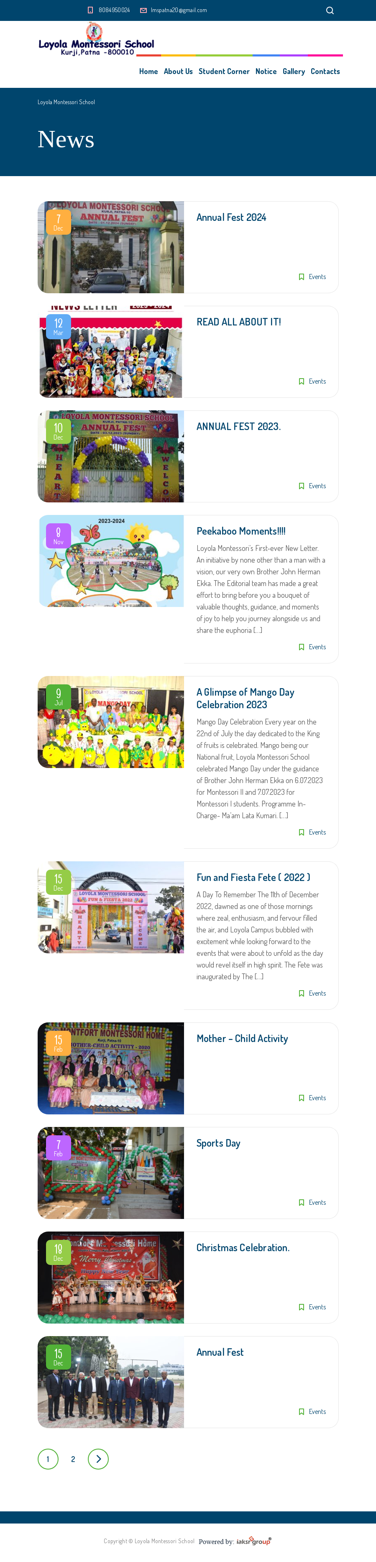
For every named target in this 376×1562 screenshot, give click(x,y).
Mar (58, 328)
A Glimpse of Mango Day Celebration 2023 (245, 698)
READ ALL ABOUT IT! (239, 321)
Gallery (294, 71)
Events (317, 276)
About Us (178, 71)
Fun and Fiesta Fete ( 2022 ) (254, 877)
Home (148, 71)
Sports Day (219, 1142)
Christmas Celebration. (243, 1247)
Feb (58, 1045)
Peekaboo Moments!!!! (241, 530)
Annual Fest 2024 (232, 216)
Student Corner (224, 71)
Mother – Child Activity (243, 1038)
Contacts (325, 71)
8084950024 (114, 9)
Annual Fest (220, 1351)
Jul (58, 698)
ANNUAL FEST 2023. (239, 426)
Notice (266, 71)
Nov (58, 537)
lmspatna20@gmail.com (179, 9)
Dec (58, 223)
